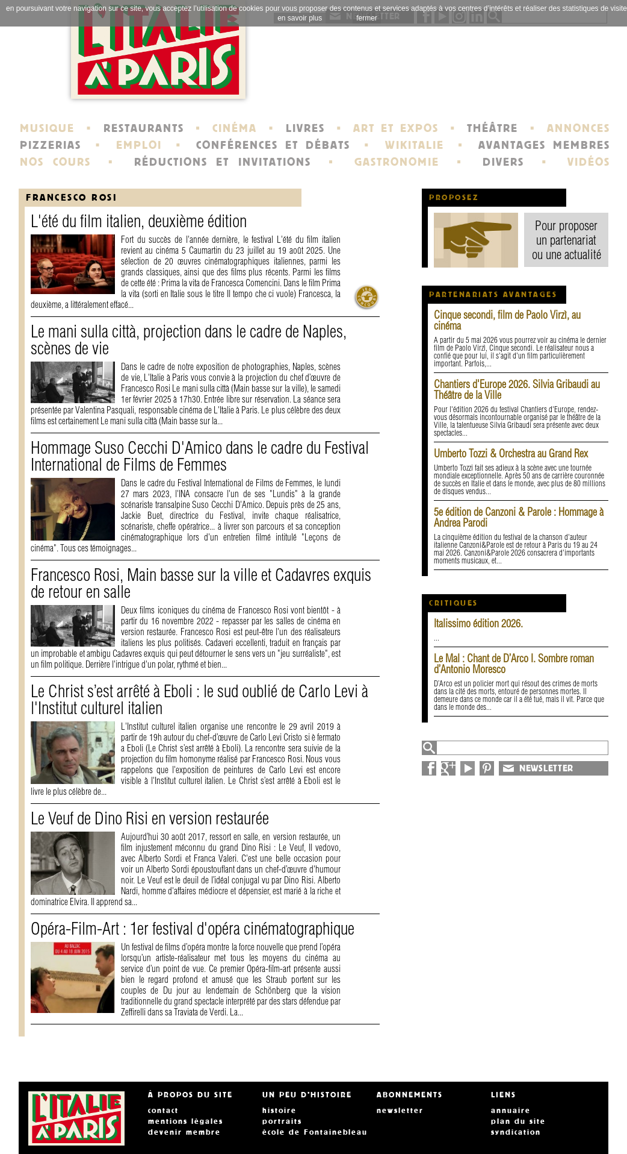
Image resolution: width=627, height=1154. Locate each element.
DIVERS (503, 162)
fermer (366, 18)
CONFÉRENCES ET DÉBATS (273, 145)
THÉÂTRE (492, 128)
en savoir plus (299, 18)
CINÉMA (234, 128)
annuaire (511, 1110)
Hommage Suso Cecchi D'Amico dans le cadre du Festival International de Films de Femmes (200, 456)
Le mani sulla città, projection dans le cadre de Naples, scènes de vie (189, 340)
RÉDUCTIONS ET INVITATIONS (222, 162)
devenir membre (184, 1132)
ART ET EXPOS (395, 128)
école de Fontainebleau (315, 1132)
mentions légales (185, 1121)
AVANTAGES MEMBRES (544, 145)
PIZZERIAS (50, 145)
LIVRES (305, 128)
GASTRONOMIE (396, 162)
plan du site (518, 1121)
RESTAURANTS (143, 128)
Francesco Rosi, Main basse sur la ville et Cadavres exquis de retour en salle (201, 583)
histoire (279, 1110)
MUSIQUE (47, 128)
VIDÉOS (588, 162)
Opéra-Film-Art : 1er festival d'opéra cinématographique (192, 928)
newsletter (400, 1110)
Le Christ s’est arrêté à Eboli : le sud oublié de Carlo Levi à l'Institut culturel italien (199, 699)
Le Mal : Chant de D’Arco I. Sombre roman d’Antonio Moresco (514, 663)
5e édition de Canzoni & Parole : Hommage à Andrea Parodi (519, 517)
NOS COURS (55, 162)
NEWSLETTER (546, 768)
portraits (282, 1121)
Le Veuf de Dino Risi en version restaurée (150, 818)
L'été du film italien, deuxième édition (139, 220)
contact (163, 1110)
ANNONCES (578, 128)
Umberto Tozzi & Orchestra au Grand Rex (511, 453)
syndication (516, 1132)
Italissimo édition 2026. (478, 623)
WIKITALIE (414, 145)
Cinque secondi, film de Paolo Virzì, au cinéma (507, 320)
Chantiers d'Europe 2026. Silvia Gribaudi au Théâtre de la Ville (517, 389)
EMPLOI (139, 145)
